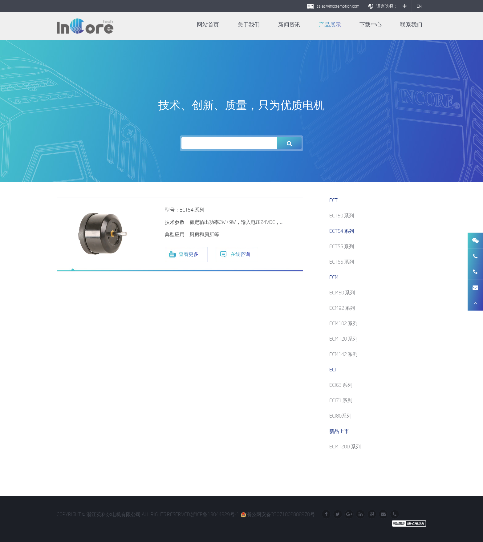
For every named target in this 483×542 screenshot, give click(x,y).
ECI (332, 369)
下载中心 (370, 25)
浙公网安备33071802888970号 (277, 514)
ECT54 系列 (341, 231)
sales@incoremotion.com (338, 6)
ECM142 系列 (343, 354)
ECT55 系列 (341, 246)
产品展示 (330, 25)
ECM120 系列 (343, 339)
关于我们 (248, 25)
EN (419, 6)
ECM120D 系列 (345, 446)
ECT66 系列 (341, 262)
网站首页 (208, 25)
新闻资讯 (289, 25)
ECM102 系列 (343, 323)
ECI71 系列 (340, 400)
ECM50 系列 (342, 292)
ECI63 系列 (340, 385)
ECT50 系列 (341, 215)
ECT (333, 200)
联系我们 (411, 25)
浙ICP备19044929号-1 (215, 514)
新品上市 (339, 431)
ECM (334, 277)
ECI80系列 (340, 416)
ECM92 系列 (342, 308)
